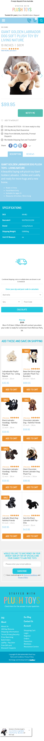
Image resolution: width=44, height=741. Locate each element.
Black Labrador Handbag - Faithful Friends (9, 422)
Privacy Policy (23, 577)
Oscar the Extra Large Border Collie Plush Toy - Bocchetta (16, 732)
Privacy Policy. (29, 657)
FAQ (2, 617)
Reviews (30, 154)
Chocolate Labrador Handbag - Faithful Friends (10, 471)
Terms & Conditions (30, 575)
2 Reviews (5, 418)
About (3, 622)
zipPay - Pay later (8, 642)
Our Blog (27, 617)
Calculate (22, 309)
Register (27, 636)
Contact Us (28, 621)
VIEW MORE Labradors (8, 50)
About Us (4, 626)
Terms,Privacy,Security (10, 634)
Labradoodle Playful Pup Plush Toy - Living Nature (11, 373)
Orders (26, 638)
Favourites (28, 641)
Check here (9, 606)
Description (15, 154)
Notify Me (30, 113)
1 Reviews (26, 369)
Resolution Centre (31, 646)
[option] (22, 75)
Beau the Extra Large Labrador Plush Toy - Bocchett (31, 373)
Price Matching (7, 637)
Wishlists (27, 644)
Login (26, 633)
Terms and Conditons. (17, 657)
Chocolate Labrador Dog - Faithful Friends (31, 421)
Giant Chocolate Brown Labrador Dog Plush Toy (31, 471)
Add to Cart (11, 389)
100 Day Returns (7, 629)
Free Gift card (6, 645)
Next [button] (41, 75)
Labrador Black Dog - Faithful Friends (10, 519)
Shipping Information (10, 631)
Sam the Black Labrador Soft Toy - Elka (30, 520)
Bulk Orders (6, 640)
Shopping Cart (29, 630)
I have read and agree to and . (22, 576)
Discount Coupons (8, 648)
